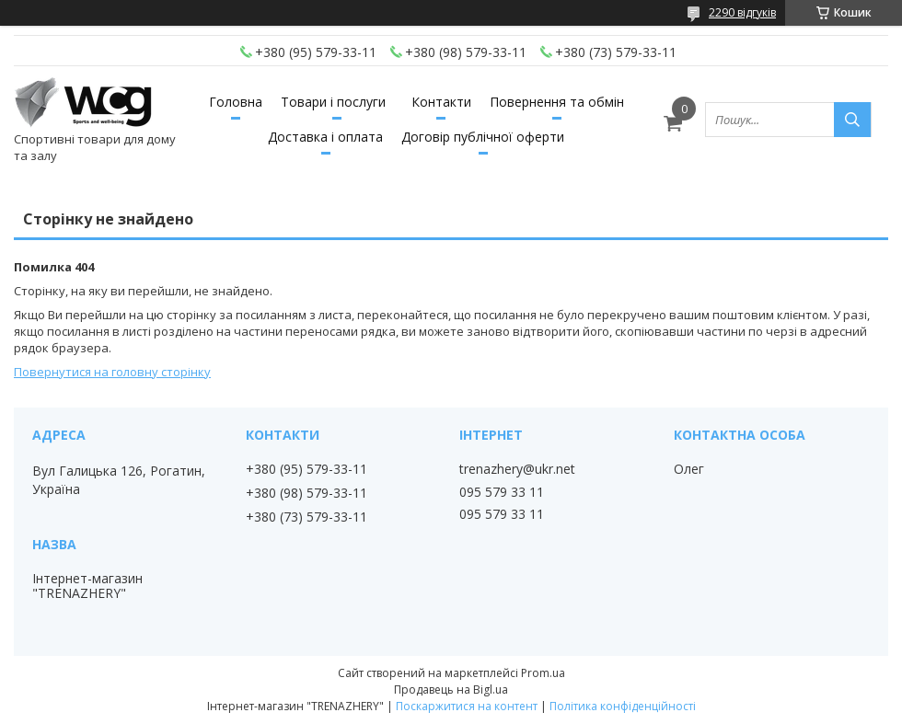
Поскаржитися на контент (467, 706)
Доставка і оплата (325, 136)
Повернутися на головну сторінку (112, 371)
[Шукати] (852, 119)
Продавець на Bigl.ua (451, 689)
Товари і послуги (333, 101)
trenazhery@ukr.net (517, 469)
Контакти (441, 101)
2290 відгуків (742, 12)
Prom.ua (543, 673)
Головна (235, 101)
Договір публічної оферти (482, 136)
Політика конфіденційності (622, 706)
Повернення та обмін (557, 101)
